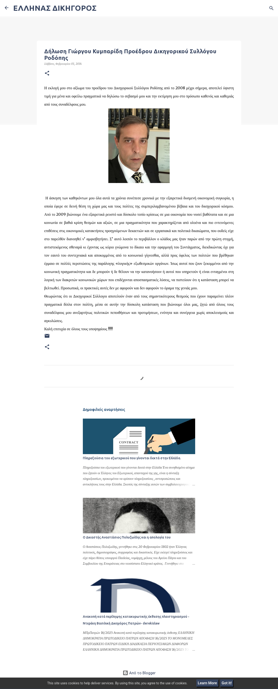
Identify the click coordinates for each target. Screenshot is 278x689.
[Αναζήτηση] (271, 8)
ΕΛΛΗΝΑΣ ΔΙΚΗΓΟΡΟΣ (54, 8)
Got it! (227, 683)
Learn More (207, 683)
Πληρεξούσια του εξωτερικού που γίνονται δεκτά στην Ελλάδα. (132, 458)
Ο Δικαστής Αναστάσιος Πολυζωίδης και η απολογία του (127, 537)
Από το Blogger (139, 673)
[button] (47, 73)
